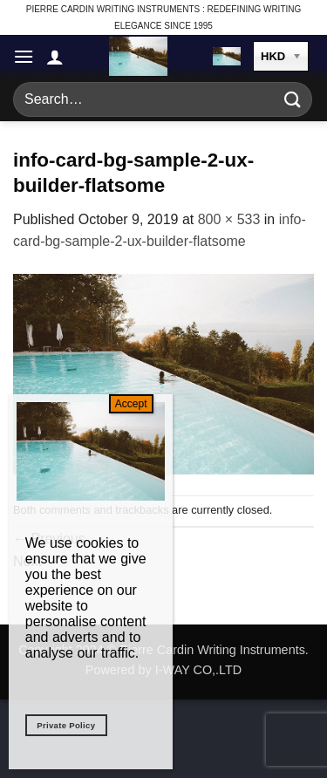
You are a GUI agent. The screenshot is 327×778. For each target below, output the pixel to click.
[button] (23, 56)
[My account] (55, 57)
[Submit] (293, 99)
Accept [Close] (131, 404)
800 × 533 (229, 219)
